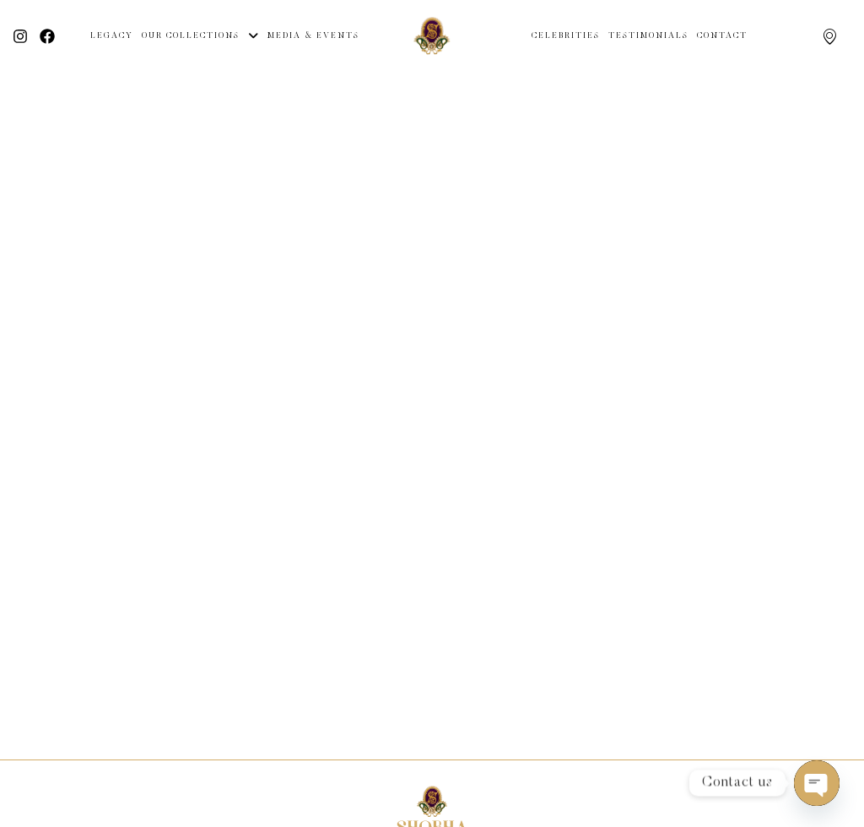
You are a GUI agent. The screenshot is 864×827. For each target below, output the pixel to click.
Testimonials (648, 36)
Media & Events (313, 36)
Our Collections (200, 36)
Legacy (111, 36)
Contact (722, 36)
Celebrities (566, 36)
